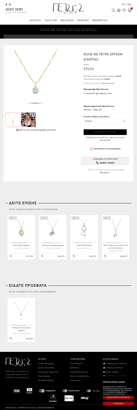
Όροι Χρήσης (44, 375)
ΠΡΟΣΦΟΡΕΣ (83, 21)
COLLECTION (51, 21)
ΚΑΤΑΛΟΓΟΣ (35, 21)
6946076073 (122, 375)
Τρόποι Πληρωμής (46, 362)
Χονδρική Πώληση (46, 379)
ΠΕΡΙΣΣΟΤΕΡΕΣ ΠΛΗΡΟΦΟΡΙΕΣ (118, 397)
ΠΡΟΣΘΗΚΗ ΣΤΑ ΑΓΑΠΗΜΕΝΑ (105, 149)
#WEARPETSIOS (100, 21)
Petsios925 (68, 8)
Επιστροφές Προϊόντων (48, 371)
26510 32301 (16, 11)
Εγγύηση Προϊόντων (79, 371)
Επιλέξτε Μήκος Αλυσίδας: (96, 117)
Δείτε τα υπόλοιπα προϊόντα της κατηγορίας (106, 171)
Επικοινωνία (76, 379)
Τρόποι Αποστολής (46, 367)
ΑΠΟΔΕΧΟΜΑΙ (118, 403)
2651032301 (110, 375)
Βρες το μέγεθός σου (80, 375)
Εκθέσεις (75, 367)
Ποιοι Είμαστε (77, 362)
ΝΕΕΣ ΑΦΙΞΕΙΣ (67, 21)
